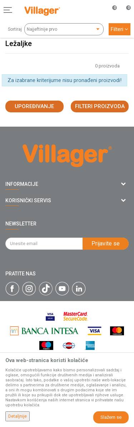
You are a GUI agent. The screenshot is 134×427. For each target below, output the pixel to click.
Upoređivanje (34, 106)
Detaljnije (17, 416)
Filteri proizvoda (100, 106)
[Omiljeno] (110, 9)
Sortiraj (15, 29)
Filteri (119, 29)
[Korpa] (125, 17)
